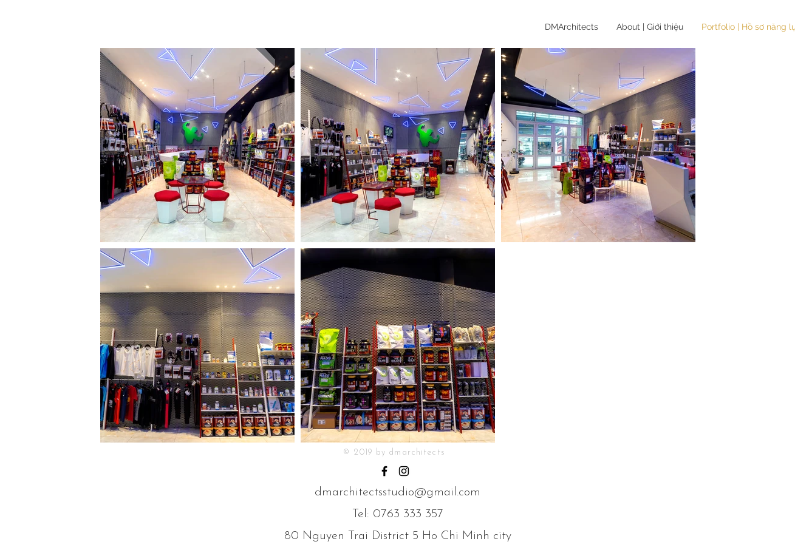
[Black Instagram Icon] (404, 471)
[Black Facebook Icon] (384, 471)
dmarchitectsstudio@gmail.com (397, 492)
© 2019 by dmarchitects (394, 452)
